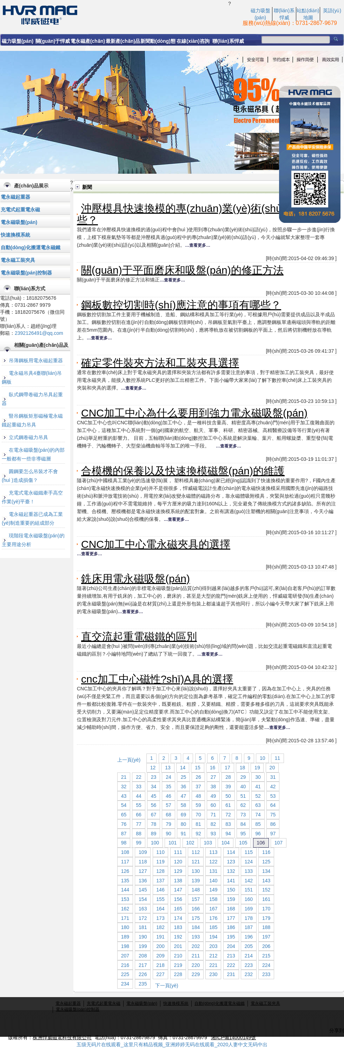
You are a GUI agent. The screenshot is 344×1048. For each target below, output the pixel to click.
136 (143, 880)
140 (213, 880)
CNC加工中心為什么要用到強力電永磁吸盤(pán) (194, 413)
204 (231, 946)
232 (249, 974)
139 (196, 880)
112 (196, 852)
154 (143, 899)
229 (196, 974)
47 (183, 796)
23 (154, 777)
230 (213, 974)
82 (213, 824)
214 (249, 956)
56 (154, 805)
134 (266, 871)
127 (143, 871)
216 (125, 965)
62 (243, 805)
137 (160, 880)
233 (266, 974)
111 (178, 852)
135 (125, 880)
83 (228, 824)
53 (273, 796)
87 (124, 833)
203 (213, 946)
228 (178, 974)
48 (198, 796)
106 (261, 842)
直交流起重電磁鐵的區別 (139, 636)
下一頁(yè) (166, 985)
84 (243, 824)
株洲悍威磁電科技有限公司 (62, 1037)
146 (160, 890)
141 (231, 880)
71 (213, 814)
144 (125, 890)
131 (213, 871)
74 (258, 814)
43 (124, 796)
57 (168, 805)
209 (160, 956)
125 (266, 861)
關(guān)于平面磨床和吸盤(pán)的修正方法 (182, 270)
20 (272, 767)
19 (257, 767)
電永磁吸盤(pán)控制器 (26, 273)
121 (196, 861)
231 (231, 974)
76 (124, 824)
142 (249, 880)
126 (125, 871)
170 (266, 908)
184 (196, 927)
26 (198, 777)
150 (231, 890)
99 (138, 842)
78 (154, 824)
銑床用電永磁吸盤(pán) (135, 578)
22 (138, 777)
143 (266, 880)
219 (178, 965)
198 (125, 946)
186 (231, 927)
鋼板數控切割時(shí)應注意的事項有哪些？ (181, 305)
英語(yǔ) (332, 10)
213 (231, 956)
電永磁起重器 (15, 197)
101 (172, 842)
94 (228, 833)
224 (266, 965)
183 (178, 927)
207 (125, 956)
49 (213, 796)
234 (125, 984)
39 (228, 786)
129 (178, 871)
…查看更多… (197, 245)
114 (231, 852)
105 (243, 842)
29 (243, 777)
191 (160, 937)
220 (196, 965)
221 (213, 965)
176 (213, 918)
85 (258, 824)
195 (231, 937)
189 (125, 937)
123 (231, 861)
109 (143, 852)
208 (143, 956)
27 (213, 777)
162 (125, 908)
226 (143, 974)
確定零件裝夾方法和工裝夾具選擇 (160, 363)
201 (178, 946)
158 (213, 899)
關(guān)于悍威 (52, 41)
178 (249, 918)
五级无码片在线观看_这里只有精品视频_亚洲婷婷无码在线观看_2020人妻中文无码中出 (172, 1044)
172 (143, 918)
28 (228, 777)
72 (228, 814)
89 (154, 833)
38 (213, 786)
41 (258, 786)
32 (124, 786)
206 (266, 946)
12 (153, 767)
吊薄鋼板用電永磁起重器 (36, 360)
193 (196, 937)
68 (168, 814)
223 (249, 965)
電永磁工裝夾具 (18, 260)
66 (138, 814)
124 (249, 861)
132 (231, 871)
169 (249, 908)
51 (243, 796)
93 (213, 833)
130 (196, 871)
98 (124, 842)
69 (183, 814)
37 (198, 786)
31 (273, 777)
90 (168, 833)
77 (138, 824)
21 (124, 777)
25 (183, 777)
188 (266, 927)
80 (183, 824)
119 (160, 861)
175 (196, 918)
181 (143, 927)
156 (178, 899)
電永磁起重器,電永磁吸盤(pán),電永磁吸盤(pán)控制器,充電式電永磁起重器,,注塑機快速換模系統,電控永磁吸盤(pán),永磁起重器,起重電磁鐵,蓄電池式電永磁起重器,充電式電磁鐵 (114, 14)
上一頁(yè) (128, 760)
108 (125, 852)
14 (183, 767)
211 (196, 956)
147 (178, 890)
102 (190, 842)
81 (198, 824)
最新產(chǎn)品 (123, 41)
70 (198, 814)
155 (160, 899)
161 (266, 899)
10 (262, 758)
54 (124, 805)
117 (125, 861)
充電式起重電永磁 (20, 209)
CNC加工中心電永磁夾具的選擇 (155, 544)
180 (125, 927)
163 (143, 908)
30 (258, 777)
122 (213, 861)
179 (266, 918)
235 (143, 984)
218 (160, 965)
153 (125, 899)
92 (198, 833)
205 (249, 946)
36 (183, 786)
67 (154, 814)
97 (273, 833)
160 (249, 899)
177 (231, 918)
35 (168, 786)
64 (273, 805)
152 (266, 890)
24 (168, 777)
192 (178, 937)
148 (196, 890)
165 (178, 908)
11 (277, 758)
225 (125, 974)
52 (258, 796)
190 (143, 937)
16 (213, 767)
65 (124, 814)
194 (213, 937)
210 (178, 956)
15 (197, 767)
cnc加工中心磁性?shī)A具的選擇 (157, 679)
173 (160, 918)
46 (168, 796)
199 (143, 946)
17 (227, 767)
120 (178, 861)
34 (154, 786)
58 (183, 805)
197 (266, 937)
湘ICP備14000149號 (233, 1037)
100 (155, 842)
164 (160, 908)
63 (258, 805)
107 (278, 842)
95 (243, 833)
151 (249, 890)
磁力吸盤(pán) (17, 41)
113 (213, 852)
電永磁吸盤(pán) (19, 222)
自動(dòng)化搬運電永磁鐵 (30, 247)
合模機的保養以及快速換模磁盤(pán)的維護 (183, 471)
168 (231, 908)
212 (213, 956)
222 (231, 965)
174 (178, 918)
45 (154, 796)
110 (160, 852)
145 (143, 890)
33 (138, 786)
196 (249, 937)
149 (213, 890)
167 (213, 908)
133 (249, 871)
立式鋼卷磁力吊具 (28, 437)
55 (138, 805)
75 (273, 814)
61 (228, 805)
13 (168, 767)
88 (138, 833)
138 (178, 880)
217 (143, 965)
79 (168, 824)
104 (225, 842)
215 (266, 956)
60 (213, 805)
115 (249, 852)
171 (125, 918)
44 (138, 796)
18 (242, 767)
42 (273, 786)
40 (243, 786)
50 (228, 796)
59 (198, 805)
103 (208, 842)
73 (243, 814)
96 (258, 833)
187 (249, 927)
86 (273, 824)
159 (231, 899)
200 (160, 946)
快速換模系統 (15, 235)
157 (196, 899)
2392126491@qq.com (39, 333)
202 (196, 946)
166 (196, 908)
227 (160, 974)
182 (160, 927)
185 (213, 927)
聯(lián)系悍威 (228, 41)
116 (266, 852)
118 (143, 861)
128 (160, 871)
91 (183, 833)
